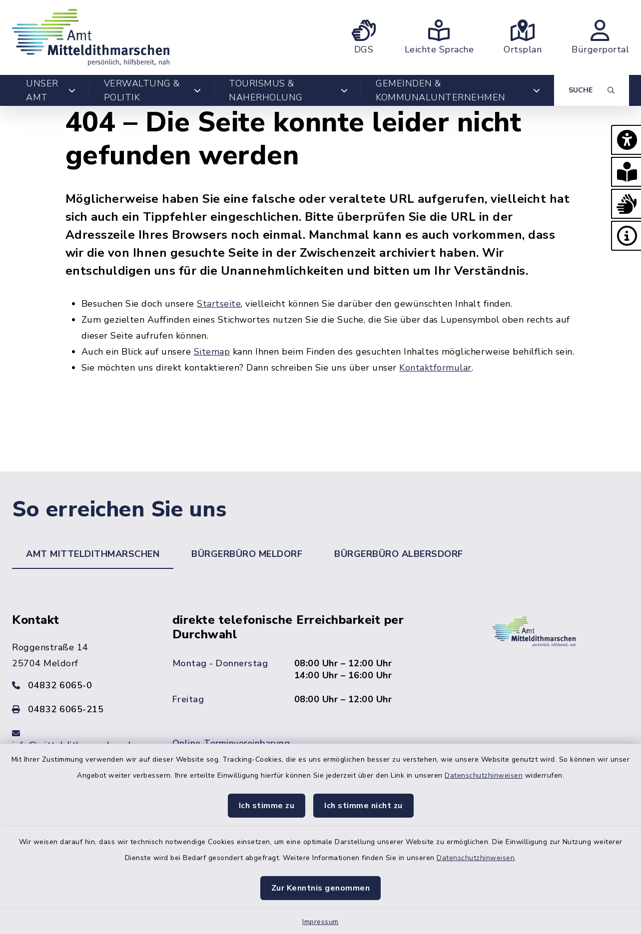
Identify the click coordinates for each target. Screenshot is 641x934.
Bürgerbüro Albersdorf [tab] (398, 554)
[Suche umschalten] (591, 90)
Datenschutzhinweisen (484, 775)
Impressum (320, 922)
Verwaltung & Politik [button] (152, 90)
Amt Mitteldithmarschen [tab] (92, 554)
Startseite (219, 304)
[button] (626, 140)
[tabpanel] (320, 695)
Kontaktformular (435, 368)
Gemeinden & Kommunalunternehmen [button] (458, 90)
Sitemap (212, 352)
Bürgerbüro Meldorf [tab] (246, 554)
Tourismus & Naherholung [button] (288, 90)
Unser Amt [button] (51, 90)
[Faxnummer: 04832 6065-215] (80, 709)
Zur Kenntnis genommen (320, 888)
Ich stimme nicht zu (363, 805)
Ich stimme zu (267, 805)
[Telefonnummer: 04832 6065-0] (80, 685)
